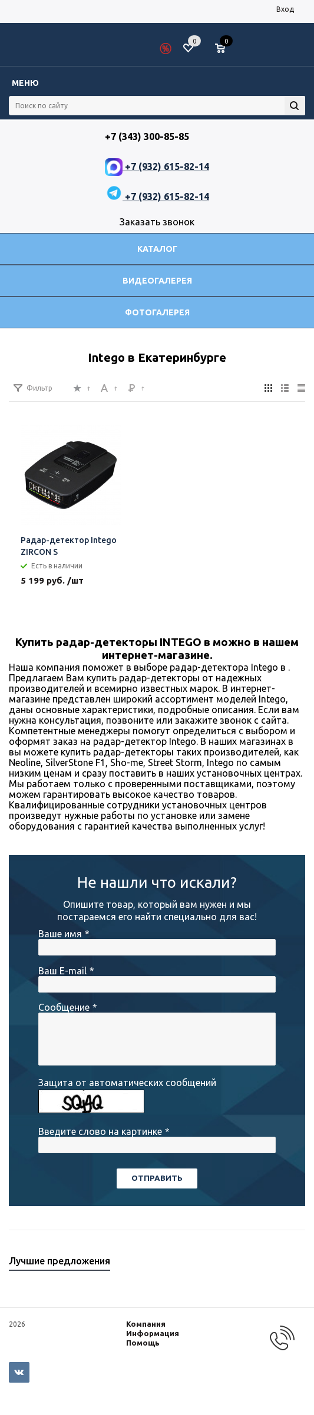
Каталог (157, 249)
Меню (25, 83)
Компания (146, 1324)
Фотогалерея (157, 312)
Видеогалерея (157, 280)
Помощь (143, 1343)
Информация (152, 1333)
